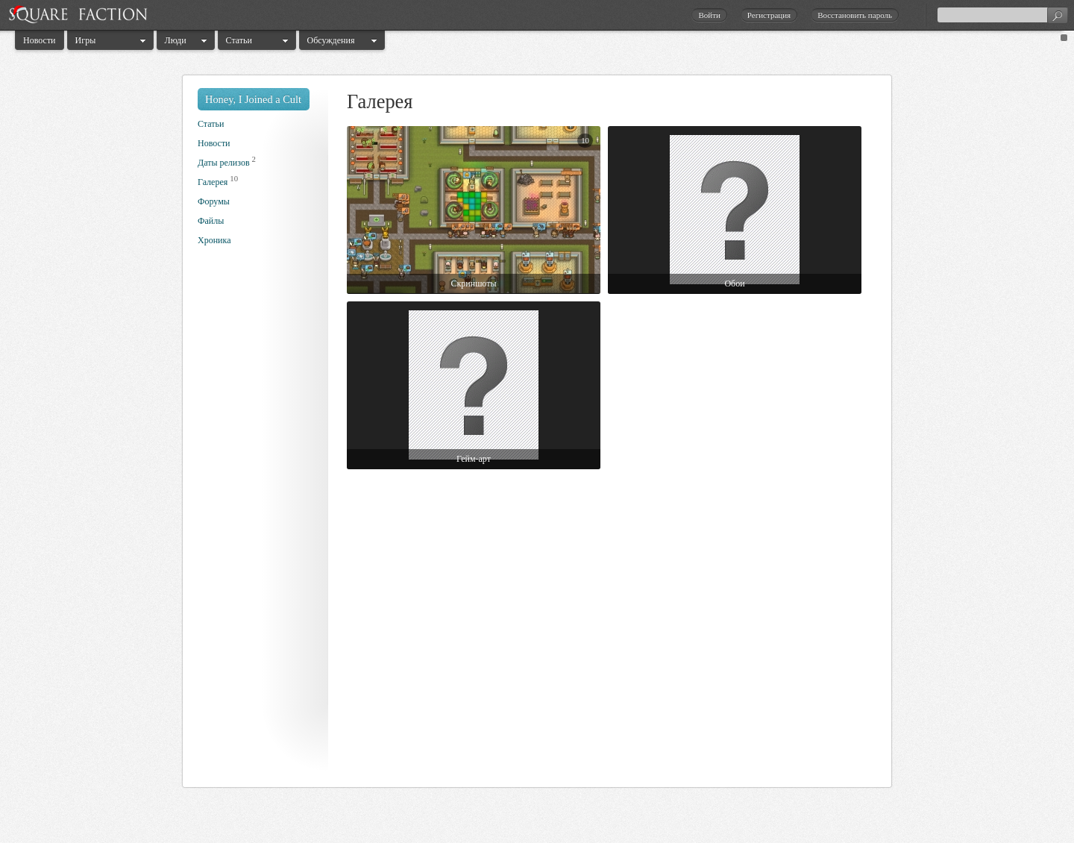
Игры (85, 40)
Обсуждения (331, 40)
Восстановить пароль (854, 14)
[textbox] (1002, 14)
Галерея (212, 182)
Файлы (211, 221)
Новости (39, 40)
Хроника (214, 240)
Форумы (214, 201)
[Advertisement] (257, 521)
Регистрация (769, 14)
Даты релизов (224, 162)
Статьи (239, 40)
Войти (709, 14)
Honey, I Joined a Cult (253, 99)
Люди (175, 40)
